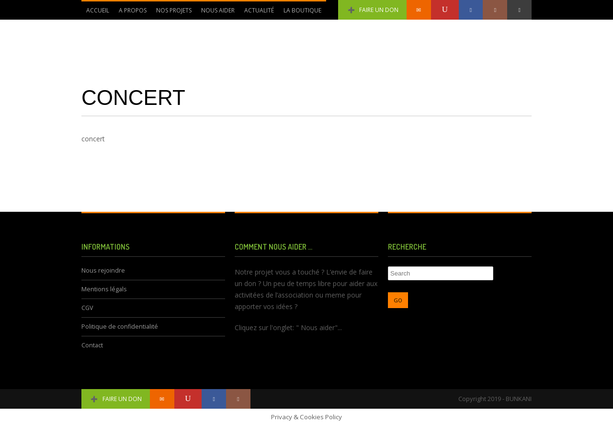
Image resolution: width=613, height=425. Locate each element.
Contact (92, 345)
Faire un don (372, 10)
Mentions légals (104, 289)
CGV (87, 308)
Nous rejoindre (103, 270)
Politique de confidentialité (119, 326)
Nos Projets (174, 10)
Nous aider (218, 10)
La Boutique (302, 10)
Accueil (97, 10)
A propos (133, 10)
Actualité (259, 10)
